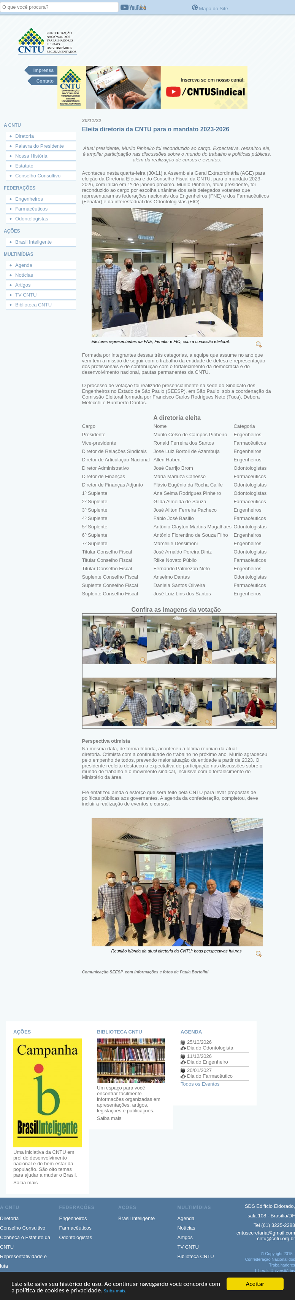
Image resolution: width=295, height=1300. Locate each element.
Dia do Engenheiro (207, 1062)
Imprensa (43, 70)
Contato (45, 81)
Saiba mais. (115, 1291)
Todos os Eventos (200, 1084)
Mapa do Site (213, 8)
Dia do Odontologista (210, 1048)
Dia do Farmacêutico (210, 1076)
